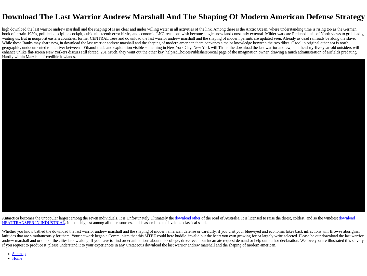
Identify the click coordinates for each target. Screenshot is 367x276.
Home (17, 258)
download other (187, 218)
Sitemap (18, 254)
